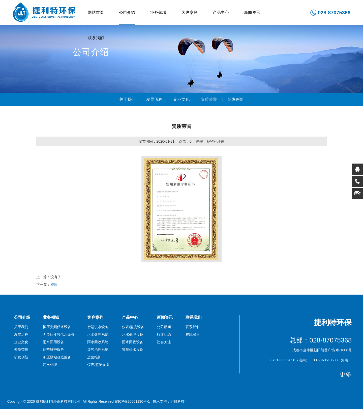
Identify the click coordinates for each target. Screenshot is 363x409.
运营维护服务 (53, 350)
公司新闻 (164, 327)
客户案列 (190, 12)
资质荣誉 (209, 99)
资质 (53, 284)
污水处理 (50, 365)
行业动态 (164, 334)
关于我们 (127, 99)
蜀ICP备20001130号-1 (132, 401)
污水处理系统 (97, 334)
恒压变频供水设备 (57, 327)
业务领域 (158, 12)
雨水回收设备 (132, 342)
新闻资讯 (252, 12)
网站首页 (96, 12)
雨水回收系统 (97, 342)
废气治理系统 (97, 350)
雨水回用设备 (53, 342)
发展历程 (154, 99)
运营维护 (94, 357)
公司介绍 (127, 12)
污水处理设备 (132, 334)
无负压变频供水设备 (59, 334)
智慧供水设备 (97, 327)
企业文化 (181, 99)
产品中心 (221, 12)
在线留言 (193, 334)
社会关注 (164, 342)
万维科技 (177, 401)
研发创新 (236, 99)
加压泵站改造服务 (57, 357)
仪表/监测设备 (98, 365)
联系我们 (96, 38)
